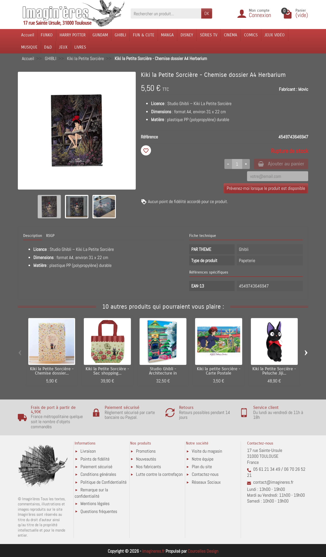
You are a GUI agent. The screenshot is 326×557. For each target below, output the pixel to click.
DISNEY (187, 35)
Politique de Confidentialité (103, 482)
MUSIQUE (29, 47)
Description (32, 235)
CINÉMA (230, 35)
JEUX (63, 47)
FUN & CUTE (143, 35)
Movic (303, 89)
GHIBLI (120, 35)
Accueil (27, 35)
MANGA (167, 35)
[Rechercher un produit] (166, 13)
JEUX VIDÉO (274, 35)
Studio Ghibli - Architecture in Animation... (163, 373)
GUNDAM (100, 35)
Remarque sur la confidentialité (91, 493)
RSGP (50, 235)
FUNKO (47, 35)
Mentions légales (95, 503)
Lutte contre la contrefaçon (159, 474)
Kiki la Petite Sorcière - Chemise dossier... (52, 371)
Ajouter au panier (281, 164)
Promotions (146, 451)
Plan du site (202, 466)
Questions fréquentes (98, 511)
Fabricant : (288, 89)
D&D (48, 47)
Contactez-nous (205, 474)
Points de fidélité (95, 459)
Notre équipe (202, 459)
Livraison (88, 451)
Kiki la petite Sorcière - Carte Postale (218, 371)
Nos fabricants (148, 466)
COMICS (251, 35)
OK (206, 13)
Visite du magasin (207, 451)
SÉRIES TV (208, 35)
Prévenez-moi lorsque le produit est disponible (266, 188)
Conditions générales (98, 474)
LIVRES (80, 47)
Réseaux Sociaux (206, 482)
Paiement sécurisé (96, 466)
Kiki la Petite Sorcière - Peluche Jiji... (274, 371)
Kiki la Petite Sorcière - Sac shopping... (107, 371)
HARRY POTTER (73, 35)
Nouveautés (146, 459)
